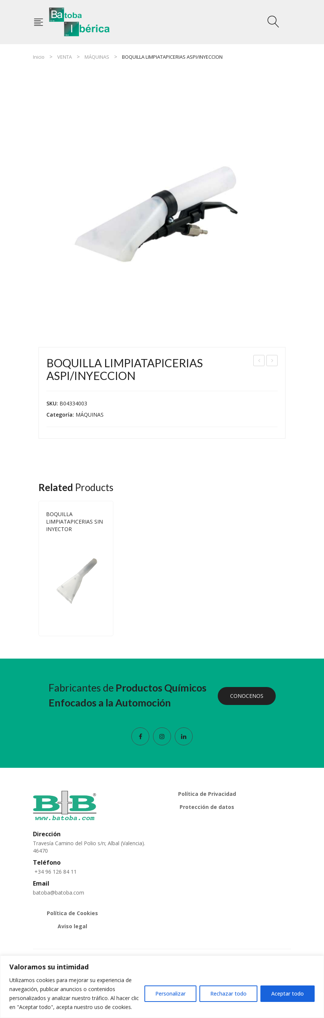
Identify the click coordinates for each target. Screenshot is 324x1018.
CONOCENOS (246, 695)
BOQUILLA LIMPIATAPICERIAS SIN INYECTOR (272, 361)
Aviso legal (72, 926)
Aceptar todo (287, 993)
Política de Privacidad (207, 793)
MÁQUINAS (97, 56)
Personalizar (170, 993)
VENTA (64, 56)
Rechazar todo (228, 993)
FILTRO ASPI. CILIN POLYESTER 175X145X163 (259, 361)
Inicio (39, 56)
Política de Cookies (72, 913)
